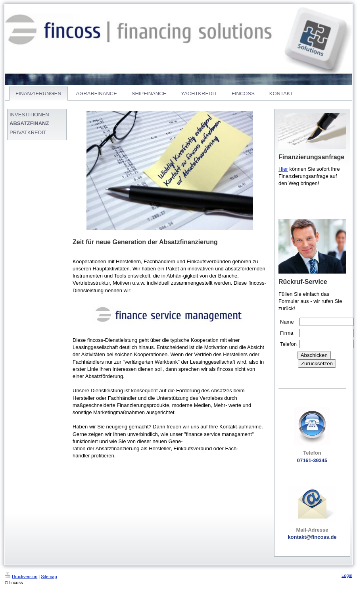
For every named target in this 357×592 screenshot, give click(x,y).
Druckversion (21, 576)
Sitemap (49, 576)
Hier (283, 169)
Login (347, 575)
